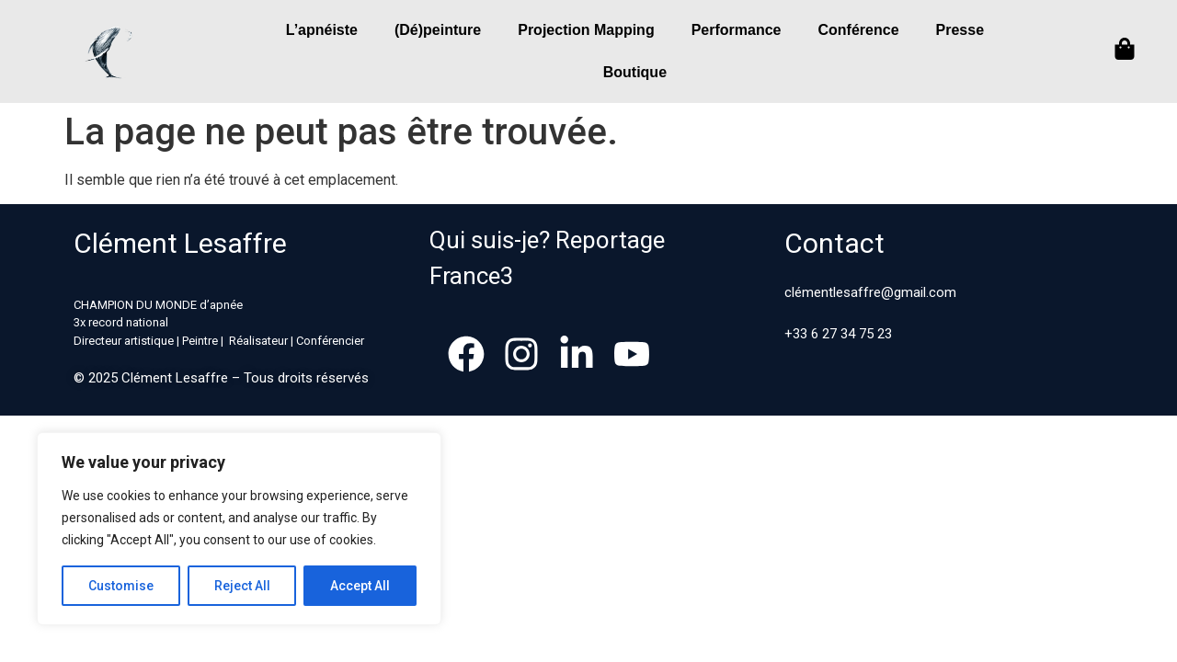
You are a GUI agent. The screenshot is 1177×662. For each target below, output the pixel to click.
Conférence (858, 30)
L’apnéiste (322, 30)
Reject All (242, 585)
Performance (736, 30)
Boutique (635, 72)
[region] (239, 528)
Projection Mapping (586, 30)
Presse (960, 30)
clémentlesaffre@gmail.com (870, 292)
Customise (121, 585)
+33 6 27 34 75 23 (838, 333)
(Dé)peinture (437, 30)
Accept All (360, 585)
